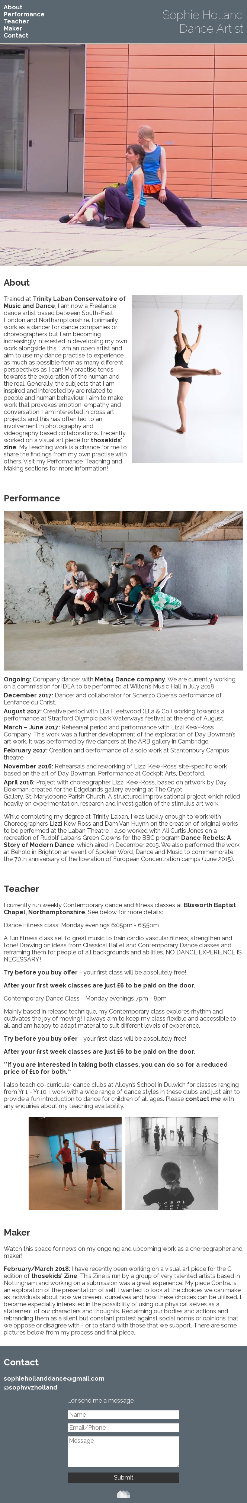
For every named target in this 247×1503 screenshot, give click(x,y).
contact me (203, 1098)
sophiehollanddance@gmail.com (54, 1378)
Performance (24, 14)
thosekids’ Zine (54, 1275)
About (13, 7)
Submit (124, 1477)
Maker (13, 28)
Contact (16, 35)
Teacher (16, 21)
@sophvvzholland (30, 1387)
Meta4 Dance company (130, 679)
